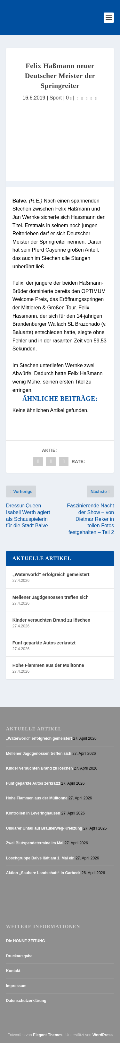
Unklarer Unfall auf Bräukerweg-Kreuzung (44, 828)
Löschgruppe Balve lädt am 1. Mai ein (40, 858)
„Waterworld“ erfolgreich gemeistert (51, 574)
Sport (56, 97)
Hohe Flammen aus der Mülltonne (48, 665)
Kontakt (13, 971)
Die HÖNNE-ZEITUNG (25, 941)
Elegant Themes (47, 1035)
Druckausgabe (19, 956)
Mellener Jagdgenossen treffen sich (50, 597)
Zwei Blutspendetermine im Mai (34, 843)
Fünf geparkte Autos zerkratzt (44, 642)
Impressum (16, 986)
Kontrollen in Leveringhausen (33, 813)
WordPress (102, 1035)
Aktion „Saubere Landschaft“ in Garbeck (43, 873)
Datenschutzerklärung (26, 1000)
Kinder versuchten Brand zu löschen (51, 620)
